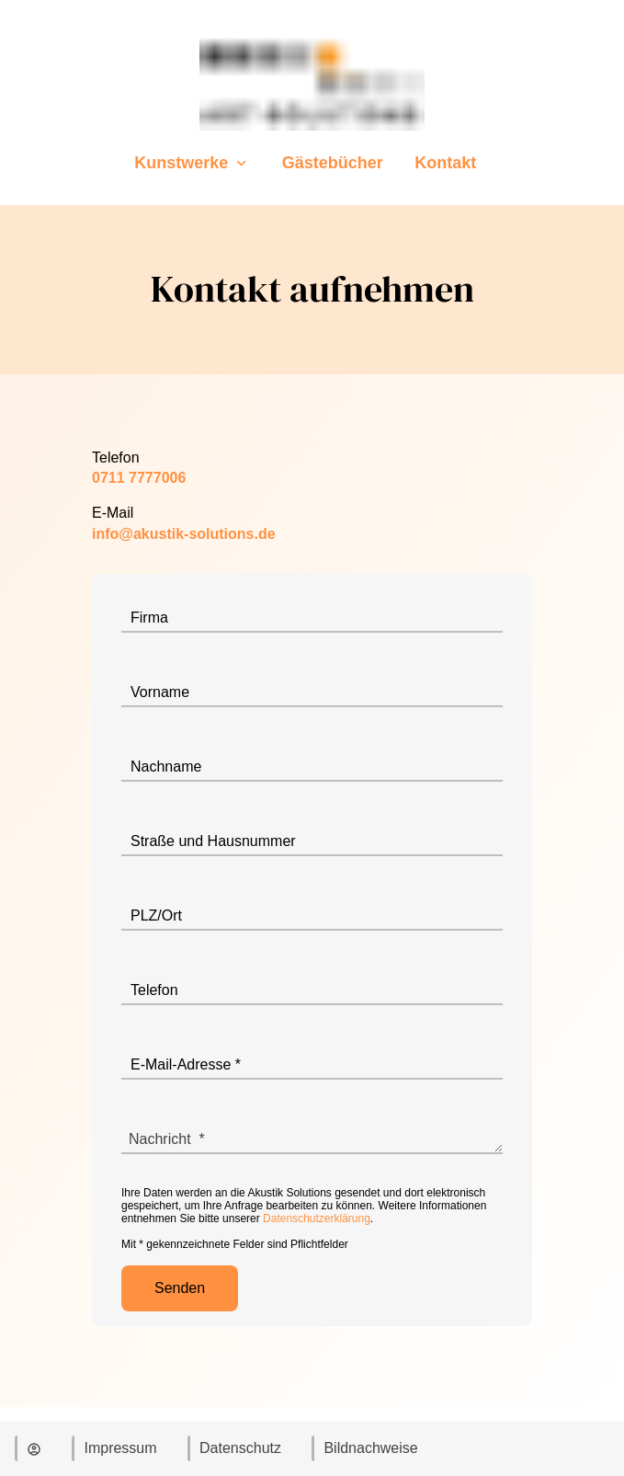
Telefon (154, 990)
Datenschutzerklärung (316, 1218)
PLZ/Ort (156, 915)
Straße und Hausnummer (213, 841)
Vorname (159, 692)
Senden (179, 1288)
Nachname (165, 766)
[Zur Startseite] (312, 135)
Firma (149, 617)
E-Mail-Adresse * (185, 1064)
